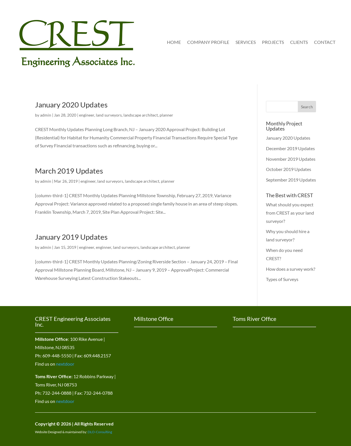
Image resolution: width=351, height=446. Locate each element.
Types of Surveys (282, 279)
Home (174, 42)
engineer (86, 115)
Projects (273, 42)
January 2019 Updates (71, 236)
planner (166, 115)
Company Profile (208, 42)
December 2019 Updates (290, 148)
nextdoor (65, 363)
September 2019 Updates (291, 179)
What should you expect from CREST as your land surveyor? (290, 213)
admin (45, 115)
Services (246, 42)
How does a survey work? (290, 269)
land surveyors (109, 115)
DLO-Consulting (100, 432)
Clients (299, 42)
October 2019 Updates (288, 169)
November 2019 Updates (290, 159)
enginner (103, 247)
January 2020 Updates (71, 104)
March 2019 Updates (69, 170)
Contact (324, 42)
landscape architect (140, 115)
